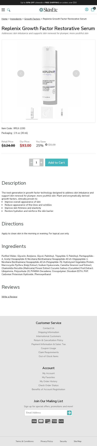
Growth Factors (32, 18)
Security (63, 441)
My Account (49, 373)
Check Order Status (48, 385)
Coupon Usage (48, 348)
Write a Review (9, 296)
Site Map (77, 441)
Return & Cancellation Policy (48, 340)
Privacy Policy (47, 441)
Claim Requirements (48, 352)
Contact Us (48, 328)
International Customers (48, 336)
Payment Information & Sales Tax (49, 344)
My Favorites (48, 377)
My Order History (48, 381)
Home (5, 18)
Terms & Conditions (25, 441)
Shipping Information (48, 332)
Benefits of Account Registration (48, 389)
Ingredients (16, 18)
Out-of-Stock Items (48, 356)
